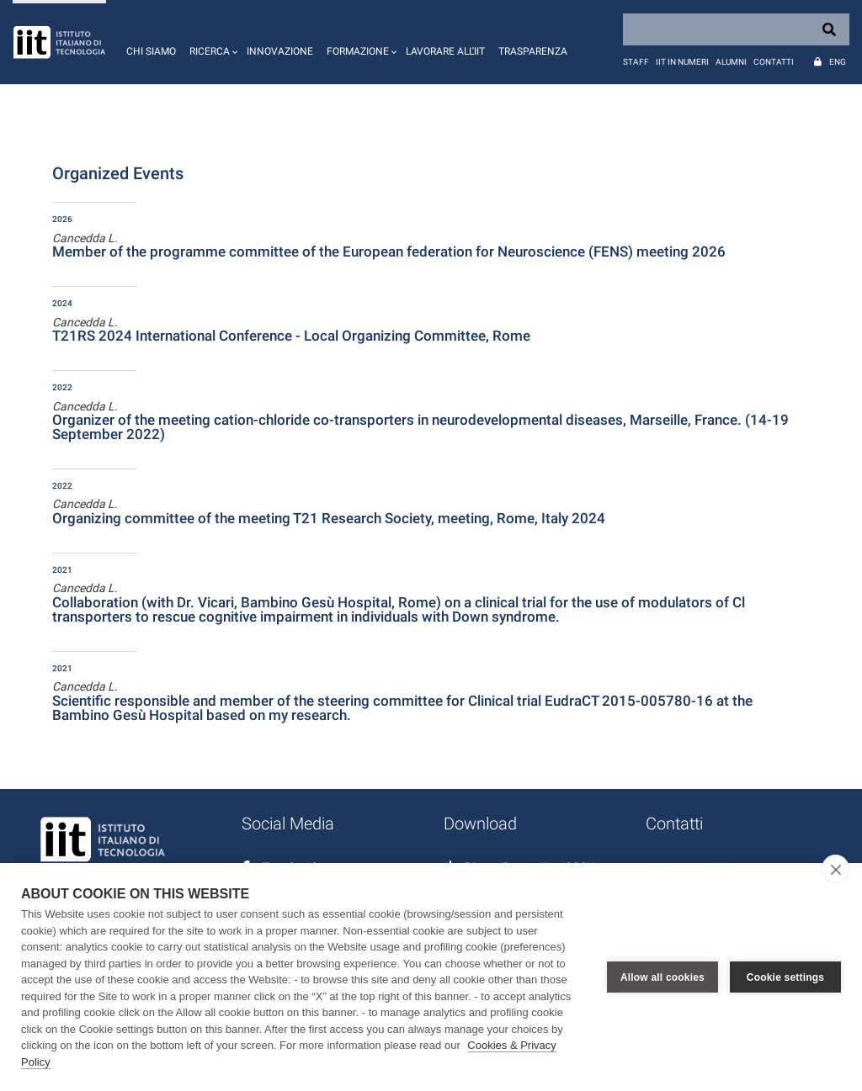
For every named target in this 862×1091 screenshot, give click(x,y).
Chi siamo (151, 51)
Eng (837, 61)
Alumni (731, 61)
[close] (835, 869)
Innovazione (280, 51)
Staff (636, 61)
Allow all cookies (662, 977)
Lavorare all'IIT (445, 51)
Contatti (773, 61)
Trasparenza (532, 51)
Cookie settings (785, 977)
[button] (211, 42)
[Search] (736, 29)
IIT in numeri (682, 61)
